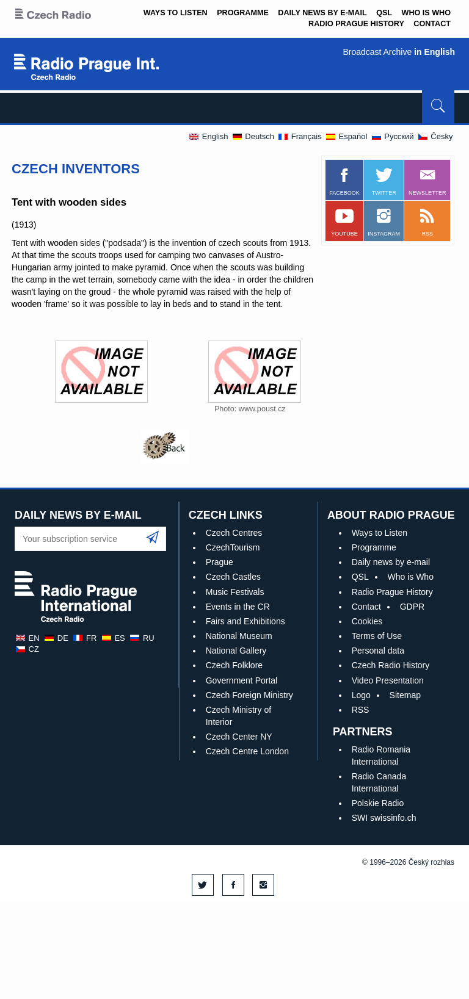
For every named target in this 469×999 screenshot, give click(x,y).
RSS (360, 710)
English (208, 136)
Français (299, 136)
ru (141, 638)
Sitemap (405, 695)
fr (84, 638)
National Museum (239, 636)
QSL (384, 13)
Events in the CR (238, 606)
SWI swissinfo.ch (384, 818)
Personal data (378, 650)
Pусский (392, 136)
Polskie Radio (378, 803)
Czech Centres (234, 533)
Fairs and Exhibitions (245, 621)
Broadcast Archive (399, 52)
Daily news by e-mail (322, 13)
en (27, 638)
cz (27, 649)
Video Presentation (388, 680)
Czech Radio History (391, 665)
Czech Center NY (239, 736)
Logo (361, 695)
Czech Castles (233, 577)
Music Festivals (235, 592)
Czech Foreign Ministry (249, 695)
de (55, 638)
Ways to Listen (176, 13)
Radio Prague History (356, 24)
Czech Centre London (247, 751)
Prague (219, 562)
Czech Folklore (234, 665)
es (113, 638)
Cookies (367, 621)
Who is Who (426, 13)
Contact (432, 24)
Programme (243, 13)
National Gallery (236, 650)
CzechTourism (233, 547)
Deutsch (252, 136)
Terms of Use (377, 636)
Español (346, 136)
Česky (435, 136)
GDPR (412, 606)
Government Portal (242, 680)
